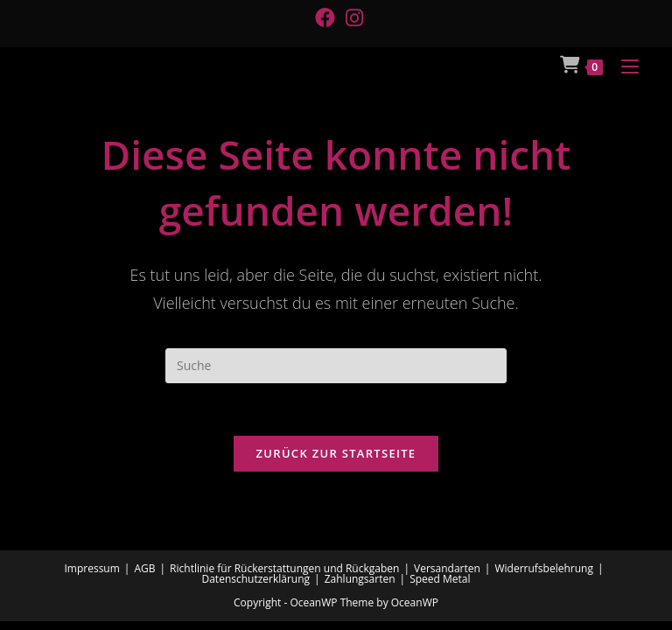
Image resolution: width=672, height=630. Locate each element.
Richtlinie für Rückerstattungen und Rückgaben (284, 568)
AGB (144, 568)
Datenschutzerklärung (255, 578)
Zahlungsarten (360, 578)
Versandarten (447, 568)
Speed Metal (440, 578)
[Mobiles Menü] (623, 64)
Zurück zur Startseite (336, 453)
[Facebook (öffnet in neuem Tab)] (325, 18)
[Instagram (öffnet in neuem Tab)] (351, 18)
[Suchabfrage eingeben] (336, 365)
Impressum (91, 568)
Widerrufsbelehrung (543, 568)
